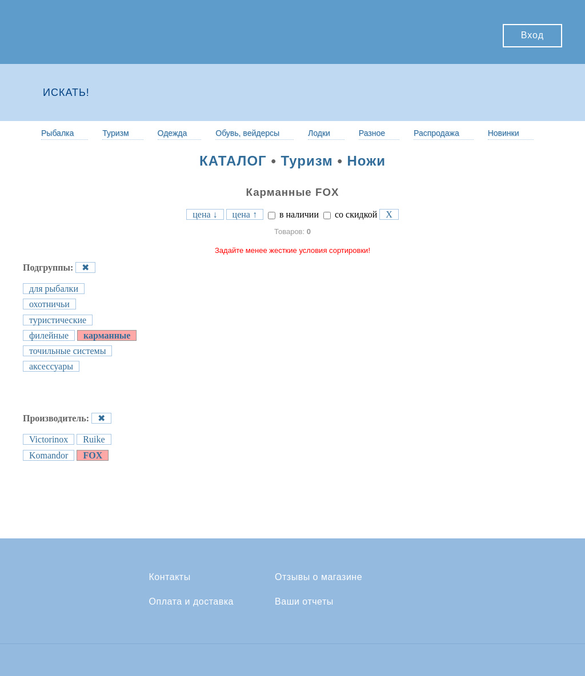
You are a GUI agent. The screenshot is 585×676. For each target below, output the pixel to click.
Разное (372, 133)
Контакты (170, 577)
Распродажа (436, 133)
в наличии (293, 214)
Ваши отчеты (304, 601)
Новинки (503, 133)
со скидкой (350, 214)
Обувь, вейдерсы (247, 133)
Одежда (172, 133)
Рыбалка (57, 133)
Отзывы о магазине (318, 577)
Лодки (319, 133)
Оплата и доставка (191, 601)
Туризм (115, 133)
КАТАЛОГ (233, 160)
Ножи (366, 160)
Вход (532, 35)
